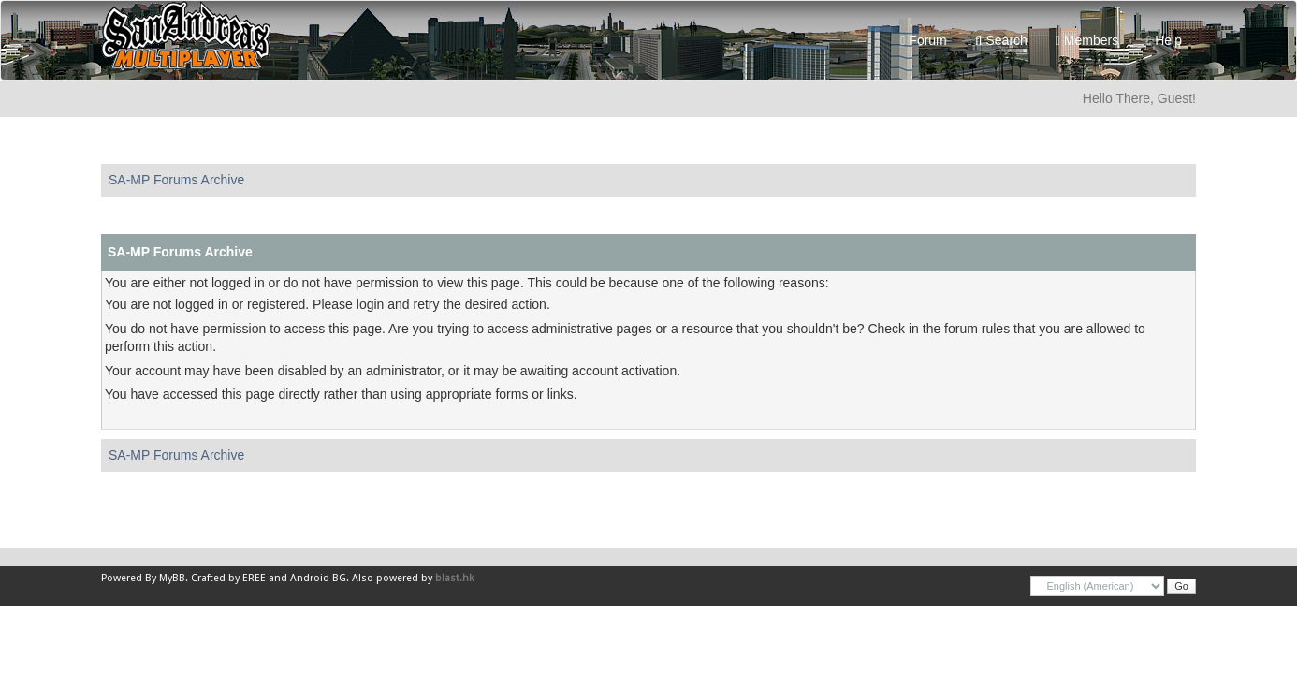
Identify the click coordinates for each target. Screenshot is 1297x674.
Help (1164, 40)
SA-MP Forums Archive (176, 179)
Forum (923, 40)
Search (1001, 40)
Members (1087, 40)
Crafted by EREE (228, 578)
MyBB (172, 578)
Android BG (318, 578)
